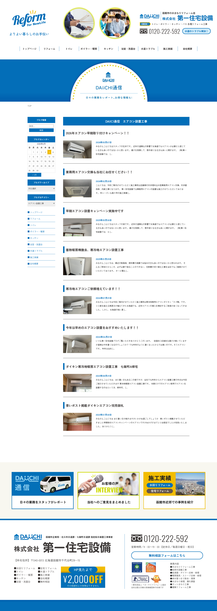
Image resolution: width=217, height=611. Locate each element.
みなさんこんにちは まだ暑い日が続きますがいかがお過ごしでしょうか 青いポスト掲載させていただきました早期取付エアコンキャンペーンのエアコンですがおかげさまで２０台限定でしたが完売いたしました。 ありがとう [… (141, 422)
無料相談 (45, 581)
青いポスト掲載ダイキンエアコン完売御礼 (96, 405)
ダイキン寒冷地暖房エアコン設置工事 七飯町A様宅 (102, 366)
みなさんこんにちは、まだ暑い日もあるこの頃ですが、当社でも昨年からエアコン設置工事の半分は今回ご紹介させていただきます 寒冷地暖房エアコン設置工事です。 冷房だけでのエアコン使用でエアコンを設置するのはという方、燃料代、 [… (141, 383)
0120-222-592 (166, 538)
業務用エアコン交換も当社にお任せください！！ (101, 172)
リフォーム (49, 48)
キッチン (108, 48)
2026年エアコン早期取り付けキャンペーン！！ (98, 133)
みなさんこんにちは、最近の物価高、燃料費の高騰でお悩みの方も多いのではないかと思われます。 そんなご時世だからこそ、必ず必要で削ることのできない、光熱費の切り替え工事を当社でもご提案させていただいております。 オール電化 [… (141, 267)
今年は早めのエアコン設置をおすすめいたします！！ (102, 327)
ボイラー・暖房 (89, 48)
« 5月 (34, 174)
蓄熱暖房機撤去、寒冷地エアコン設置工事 (95, 249)
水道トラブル (148, 48)
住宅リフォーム (48, 568)
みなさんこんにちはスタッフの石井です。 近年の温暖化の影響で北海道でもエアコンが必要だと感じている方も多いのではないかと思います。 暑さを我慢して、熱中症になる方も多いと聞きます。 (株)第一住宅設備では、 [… (141, 150)
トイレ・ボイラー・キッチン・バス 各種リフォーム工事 (179, 24)
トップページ (29, 48)
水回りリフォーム (25, 568)
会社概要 (187, 48)
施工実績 (168, 48)
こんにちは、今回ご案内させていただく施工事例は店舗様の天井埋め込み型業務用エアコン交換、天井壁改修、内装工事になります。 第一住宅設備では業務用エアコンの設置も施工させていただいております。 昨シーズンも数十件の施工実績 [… (141, 189)
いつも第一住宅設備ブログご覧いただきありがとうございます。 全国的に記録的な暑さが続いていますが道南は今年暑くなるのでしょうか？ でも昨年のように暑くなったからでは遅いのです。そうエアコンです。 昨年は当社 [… (141, 344)
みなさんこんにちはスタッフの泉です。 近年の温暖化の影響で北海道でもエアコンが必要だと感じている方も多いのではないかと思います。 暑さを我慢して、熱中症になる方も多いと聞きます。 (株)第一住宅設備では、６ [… (141, 228)
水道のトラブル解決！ (196, 31)
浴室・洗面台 (128, 48)
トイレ (69, 48)
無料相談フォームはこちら (167, 555)
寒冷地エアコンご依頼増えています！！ (93, 288)
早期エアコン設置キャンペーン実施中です (95, 211)
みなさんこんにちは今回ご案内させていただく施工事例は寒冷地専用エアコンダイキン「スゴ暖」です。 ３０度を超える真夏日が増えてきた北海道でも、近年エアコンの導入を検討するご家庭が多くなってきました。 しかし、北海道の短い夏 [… (141, 306)
